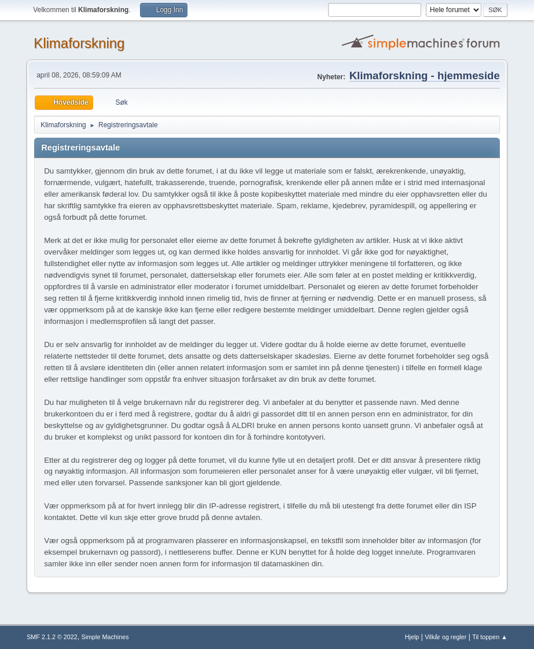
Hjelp (412, 636)
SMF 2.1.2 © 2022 (52, 636)
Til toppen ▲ (489, 636)
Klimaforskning (79, 43)
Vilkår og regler (445, 636)
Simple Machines (104, 636)
